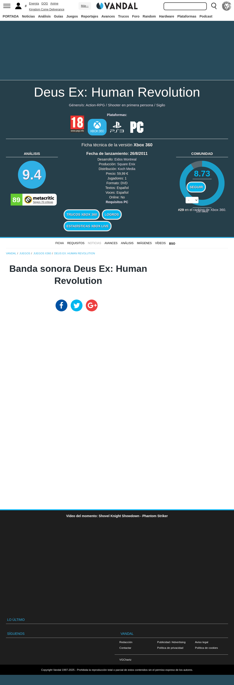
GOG (44, 3)
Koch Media (126, 169)
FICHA (59, 243)
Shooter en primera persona (130, 105)
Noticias (28, 16)
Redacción (125, 642)
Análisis (44, 16)
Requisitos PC (117, 202)
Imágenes (144, 243)
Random (149, 16)
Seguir (196, 187)
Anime (54, 3)
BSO (172, 243)
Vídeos (160, 243)
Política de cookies (206, 647)
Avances (108, 16)
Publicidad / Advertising (171, 642)
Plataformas (186, 16)
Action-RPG (95, 105)
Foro (135, 16)
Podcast (205, 16)
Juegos (72, 16)
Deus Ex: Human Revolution (117, 92)
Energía (34, 3)
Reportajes (89, 16)
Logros (112, 214)
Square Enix (126, 164)
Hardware (166, 16)
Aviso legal (201, 642)
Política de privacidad (170, 647)
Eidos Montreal (125, 159)
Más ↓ (84, 6)
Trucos (123, 16)
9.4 (32, 174)
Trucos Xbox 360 (81, 214)
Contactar (125, 647)
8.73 (202, 173)
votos (202, 211)
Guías (58, 16)
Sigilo (160, 105)
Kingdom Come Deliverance (46, 9)
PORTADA (11, 16)
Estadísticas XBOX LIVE (87, 226)
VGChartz (125, 659)
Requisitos (75, 243)
